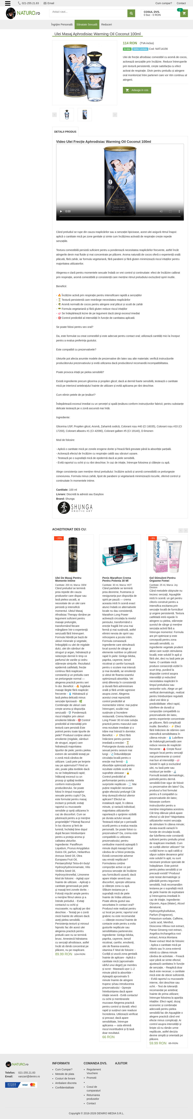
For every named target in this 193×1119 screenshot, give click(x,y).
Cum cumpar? (163, 3)
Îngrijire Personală (62, 24)
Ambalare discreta (66, 1083)
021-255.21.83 (28, 3)
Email (49, 3)
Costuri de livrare (65, 1078)
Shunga (69, 498)
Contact (181, 3)
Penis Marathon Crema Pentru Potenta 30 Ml (116, 579)
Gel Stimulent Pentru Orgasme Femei (162, 579)
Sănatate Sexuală (87, 24)
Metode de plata (64, 1073)
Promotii (91, 1077)
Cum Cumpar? (63, 1069)
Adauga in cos (140, 90)
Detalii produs (65, 131)
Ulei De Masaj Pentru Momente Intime (68, 579)
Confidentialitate (64, 1087)
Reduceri (106, 24)
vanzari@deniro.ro (29, 1076)
